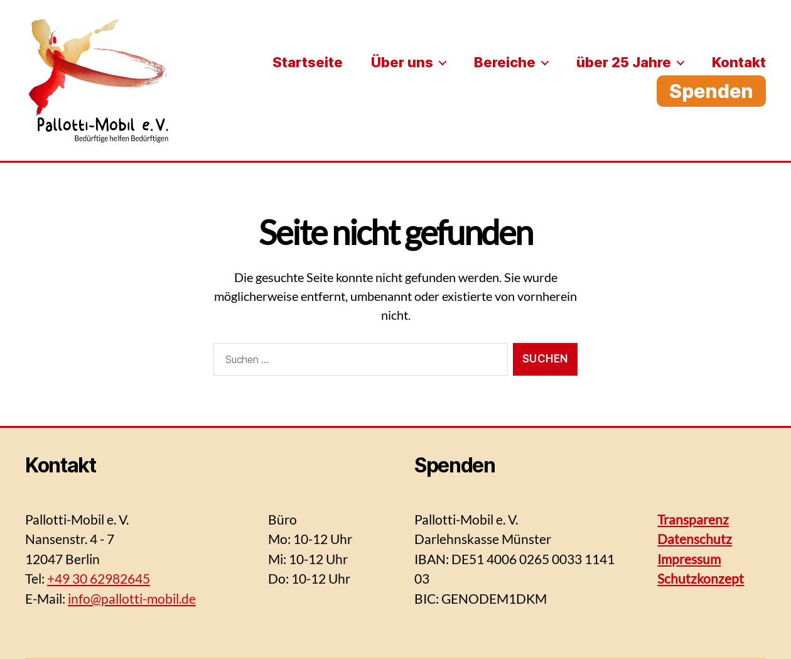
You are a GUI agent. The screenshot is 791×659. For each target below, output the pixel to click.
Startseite (307, 62)
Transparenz (693, 519)
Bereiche (504, 62)
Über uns (402, 62)
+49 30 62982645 (98, 578)
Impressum (689, 559)
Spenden (711, 91)
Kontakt (739, 62)
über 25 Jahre (623, 62)
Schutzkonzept (700, 578)
